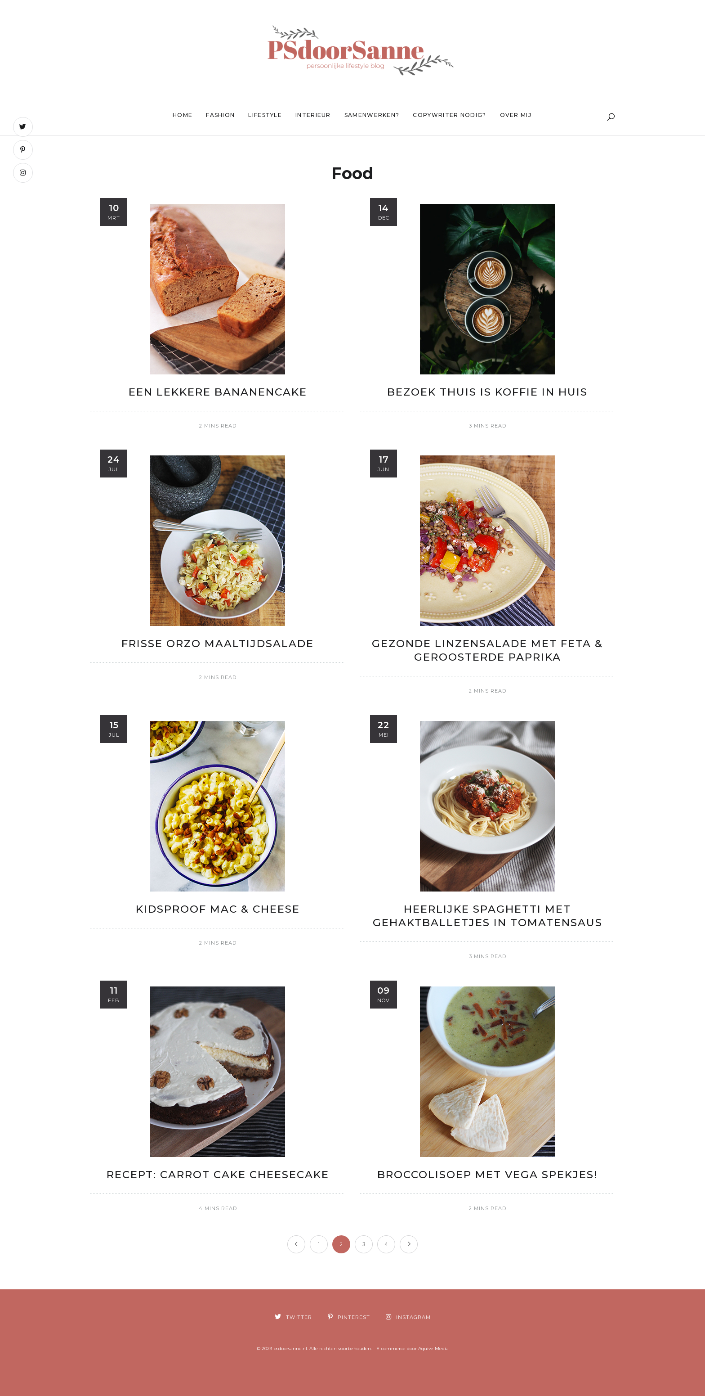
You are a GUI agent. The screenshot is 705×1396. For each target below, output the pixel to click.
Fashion (220, 115)
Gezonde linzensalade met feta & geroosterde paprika (487, 650)
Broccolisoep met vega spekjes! (487, 1174)
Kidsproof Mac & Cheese (218, 909)
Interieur (313, 115)
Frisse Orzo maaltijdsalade (217, 643)
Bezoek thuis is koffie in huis (487, 392)
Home (182, 115)
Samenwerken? (372, 115)
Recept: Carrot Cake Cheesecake (218, 1174)
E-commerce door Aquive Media (412, 1348)
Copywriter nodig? (449, 115)
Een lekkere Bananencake (218, 392)
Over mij (515, 115)
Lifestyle (265, 115)
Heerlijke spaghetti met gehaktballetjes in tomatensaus (487, 916)
